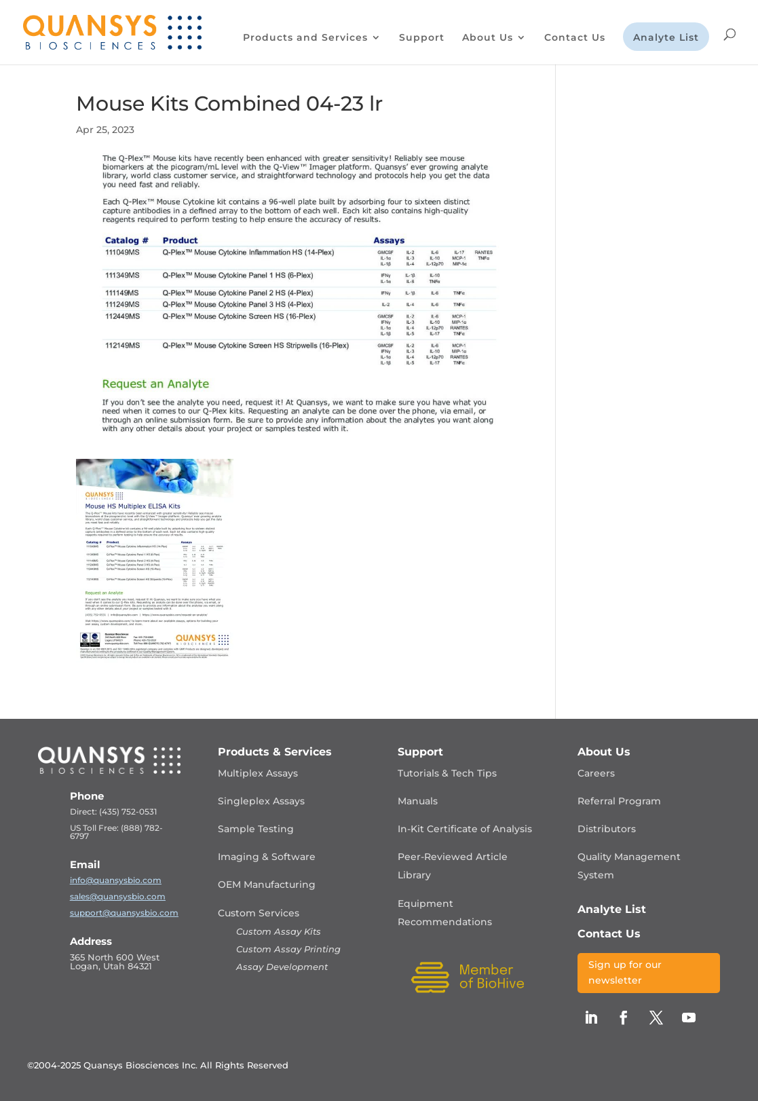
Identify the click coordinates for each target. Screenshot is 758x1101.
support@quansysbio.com (124, 913)
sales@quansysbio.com (118, 896)
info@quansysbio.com (116, 880)
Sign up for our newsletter (625, 972)
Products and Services (305, 38)
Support (421, 38)
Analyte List (666, 38)
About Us (487, 38)
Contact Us (574, 38)
